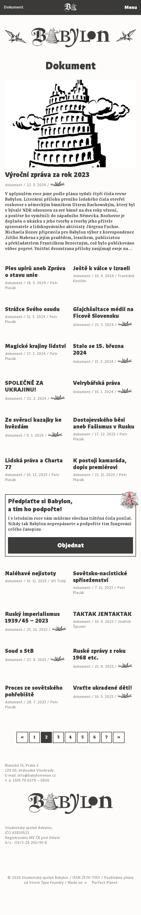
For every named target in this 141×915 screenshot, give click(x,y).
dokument (13, 184)
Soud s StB (19, 651)
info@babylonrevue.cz (36, 775)
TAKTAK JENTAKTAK (103, 614)
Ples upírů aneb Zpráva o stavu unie (35, 271)
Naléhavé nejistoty (30, 573)
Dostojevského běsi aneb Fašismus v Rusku (103, 423)
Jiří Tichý (58, 581)
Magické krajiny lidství (35, 346)
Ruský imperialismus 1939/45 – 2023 (32, 617)
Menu (131, 7)
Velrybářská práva (96, 383)
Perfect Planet (105, 882)
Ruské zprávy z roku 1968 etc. (99, 654)
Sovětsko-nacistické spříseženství (100, 576)
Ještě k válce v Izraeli (101, 268)
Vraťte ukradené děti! (102, 687)
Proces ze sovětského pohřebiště (34, 691)
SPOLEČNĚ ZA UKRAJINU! (24, 386)
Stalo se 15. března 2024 (98, 349)
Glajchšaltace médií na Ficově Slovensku (103, 312)
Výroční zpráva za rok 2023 (47, 175)
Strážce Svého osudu (32, 309)
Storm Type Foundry (46, 882)
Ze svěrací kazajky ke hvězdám (33, 423)
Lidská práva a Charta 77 (34, 464)
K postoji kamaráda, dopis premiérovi (100, 464)
